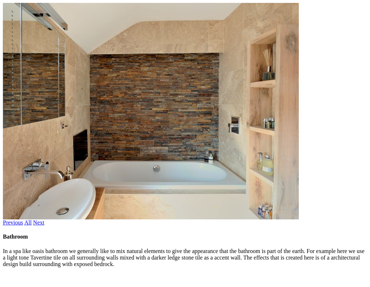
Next (38, 222)
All (27, 222)
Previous (13, 222)
